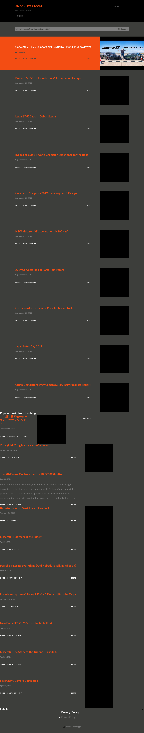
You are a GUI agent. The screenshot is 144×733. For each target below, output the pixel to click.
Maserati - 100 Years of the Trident (21, 536)
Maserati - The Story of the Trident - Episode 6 (28, 652)
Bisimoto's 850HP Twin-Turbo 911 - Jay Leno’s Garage (48, 78)
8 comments (12, 520)
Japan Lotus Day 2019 (28, 346)
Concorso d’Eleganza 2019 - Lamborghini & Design (46, 193)
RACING (20, 16)
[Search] (118, 6)
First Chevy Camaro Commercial (19, 680)
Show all (123, 29)
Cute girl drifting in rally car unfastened (24, 445)
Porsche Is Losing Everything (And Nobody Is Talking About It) (38, 565)
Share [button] (17, 59)
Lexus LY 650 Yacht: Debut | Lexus (35, 116)
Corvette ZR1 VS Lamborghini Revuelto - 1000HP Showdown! (53, 46)
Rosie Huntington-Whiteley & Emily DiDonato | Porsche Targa (38, 594)
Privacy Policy (68, 717)
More (89, 59)
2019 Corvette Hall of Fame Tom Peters (39, 269)
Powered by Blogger (72, 727)
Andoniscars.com (28, 6)
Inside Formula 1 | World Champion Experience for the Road (51, 154)
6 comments (12, 436)
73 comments (13, 458)
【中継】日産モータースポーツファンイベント (14, 420)
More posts (86, 418)
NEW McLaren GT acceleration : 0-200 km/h (42, 231)
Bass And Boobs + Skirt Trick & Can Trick (25, 508)
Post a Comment (30, 59)
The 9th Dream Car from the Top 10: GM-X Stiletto (31, 474)
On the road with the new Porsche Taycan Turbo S (45, 308)
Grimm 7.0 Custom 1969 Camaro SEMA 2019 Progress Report (53, 384)
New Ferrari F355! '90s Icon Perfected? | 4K (27, 623)
